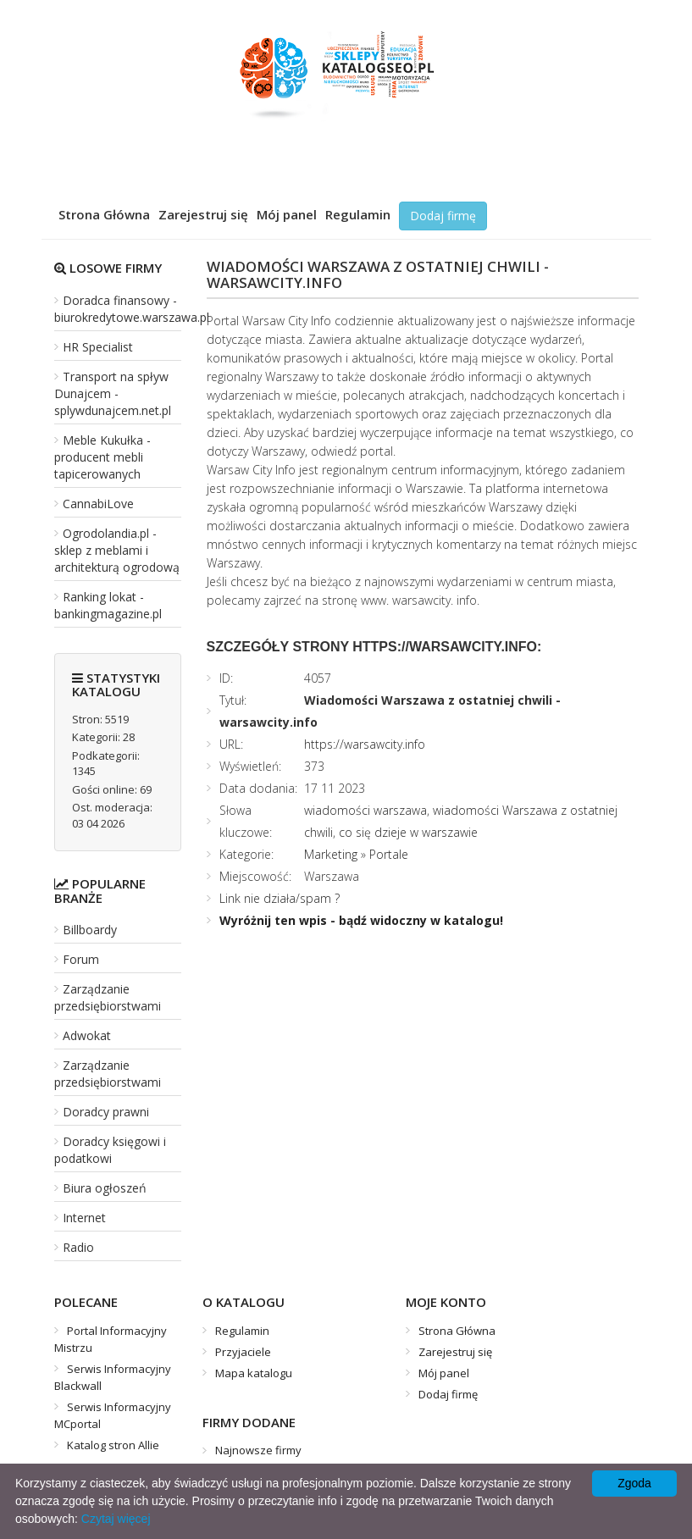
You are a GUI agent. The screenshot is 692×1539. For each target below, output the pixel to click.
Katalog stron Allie (113, 1445)
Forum (81, 959)
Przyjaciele (243, 1351)
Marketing (330, 854)
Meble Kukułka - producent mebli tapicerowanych (102, 457)
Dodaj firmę (443, 216)
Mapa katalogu (253, 1373)
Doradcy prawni (106, 1112)
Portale (388, 854)
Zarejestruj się (203, 214)
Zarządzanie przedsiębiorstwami (107, 997)
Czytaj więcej (116, 1518)
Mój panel (287, 214)
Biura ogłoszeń (105, 1188)
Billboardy (90, 930)
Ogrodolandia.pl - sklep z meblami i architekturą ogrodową (117, 550)
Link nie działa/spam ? (279, 898)
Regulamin (357, 214)
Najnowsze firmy (258, 1450)
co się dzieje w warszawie (408, 832)
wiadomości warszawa (365, 810)
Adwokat (87, 1035)
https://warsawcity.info (364, 744)
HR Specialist (98, 347)
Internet (84, 1218)
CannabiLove (98, 503)
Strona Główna (104, 214)
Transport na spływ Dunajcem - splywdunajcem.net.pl (112, 393)
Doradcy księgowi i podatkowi (110, 1149)
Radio (78, 1247)
